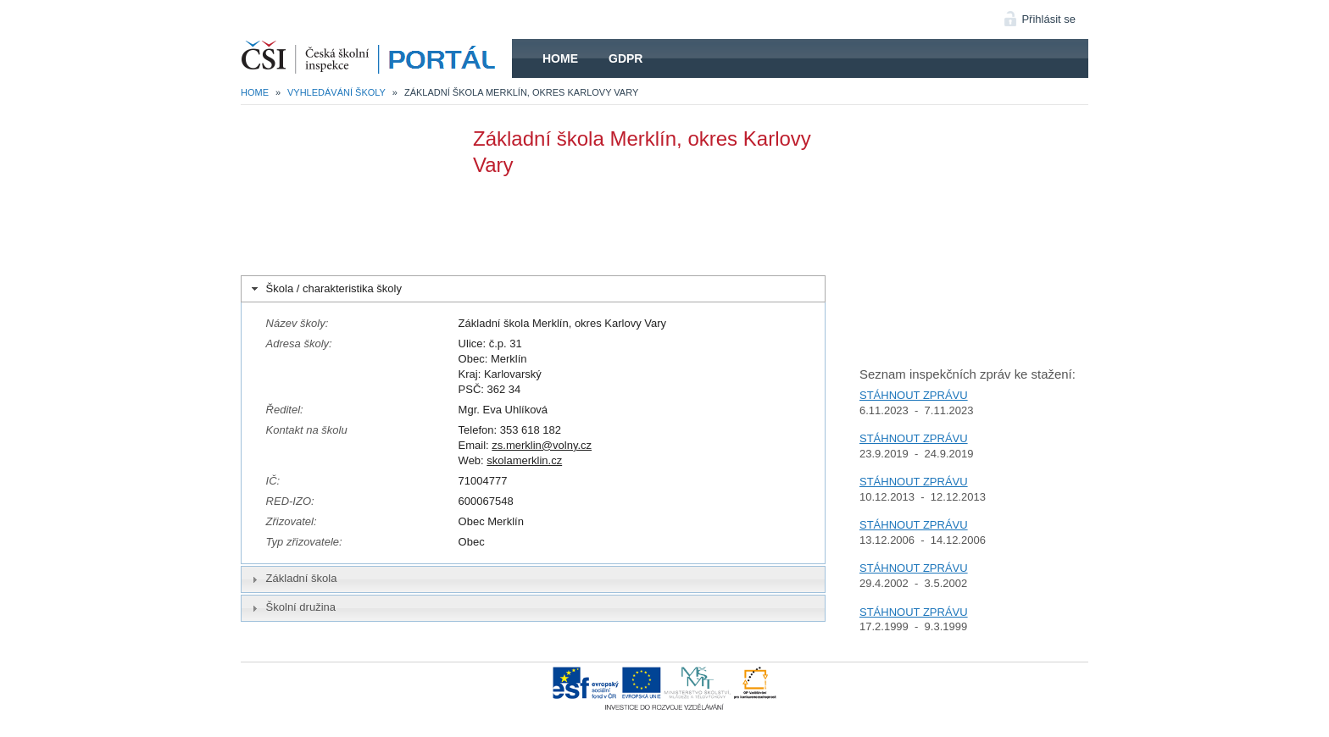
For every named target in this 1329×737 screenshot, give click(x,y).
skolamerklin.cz (524, 460)
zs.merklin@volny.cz (542, 445)
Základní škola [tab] (292, 578)
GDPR (625, 58)
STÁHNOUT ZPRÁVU (913, 395)
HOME (376, 58)
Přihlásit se (1048, 19)
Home (560, 58)
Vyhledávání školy (336, 92)
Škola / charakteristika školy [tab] (325, 289)
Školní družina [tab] (291, 607)
